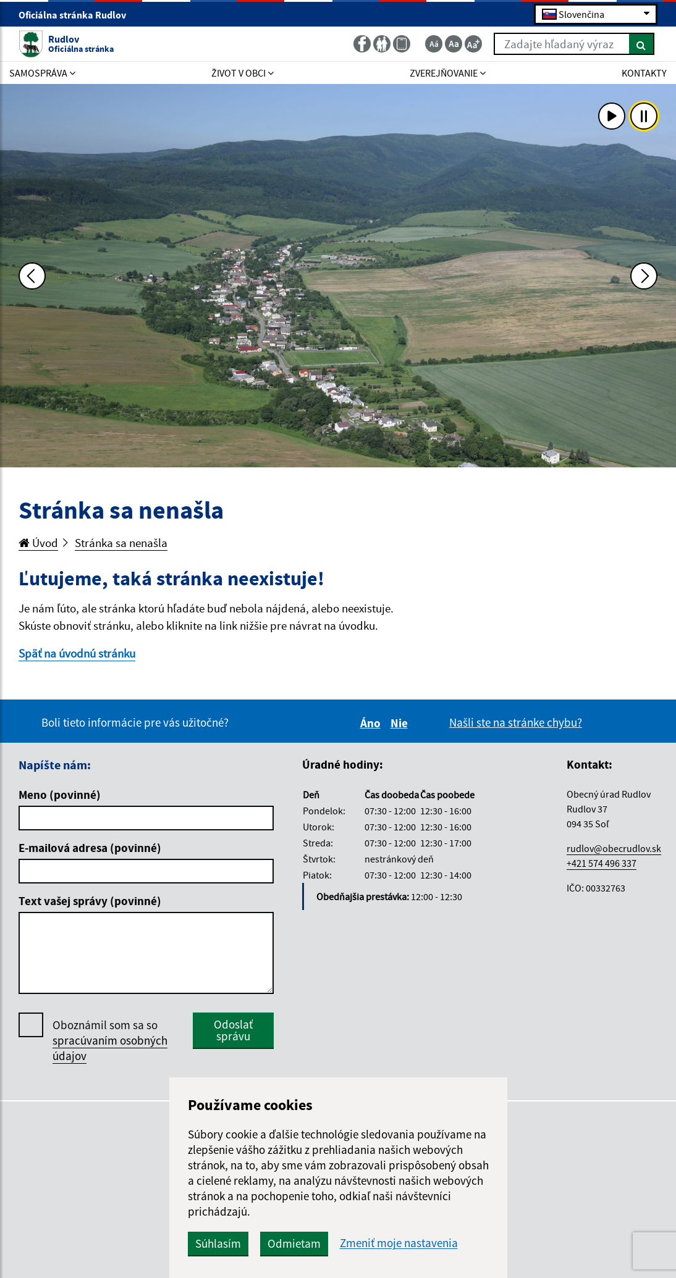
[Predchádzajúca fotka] (32, 276)
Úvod (38, 542)
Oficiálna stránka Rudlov (78, 15)
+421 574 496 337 (601, 863)
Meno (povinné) (60, 794)
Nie (401, 723)
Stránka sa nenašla (121, 542)
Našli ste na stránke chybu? (515, 722)
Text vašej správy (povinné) (90, 900)
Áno (372, 723)
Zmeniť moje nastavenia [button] (399, 1243)
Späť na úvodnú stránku (77, 653)
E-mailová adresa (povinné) (90, 847)
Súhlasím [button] (218, 1243)
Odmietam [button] (294, 1243)
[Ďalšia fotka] (643, 276)
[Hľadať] (641, 44)
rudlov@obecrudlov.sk (614, 848)
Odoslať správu (233, 1030)
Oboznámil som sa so (110, 1040)
